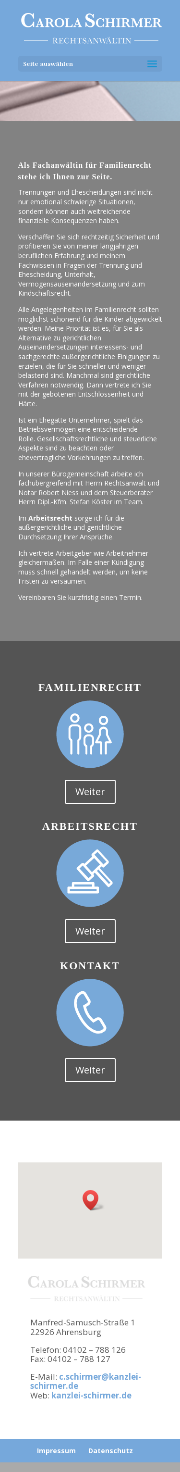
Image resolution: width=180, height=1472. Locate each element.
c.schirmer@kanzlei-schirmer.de (85, 1381)
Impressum (56, 1450)
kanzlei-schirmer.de (91, 1395)
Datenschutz (110, 1450)
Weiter (90, 791)
